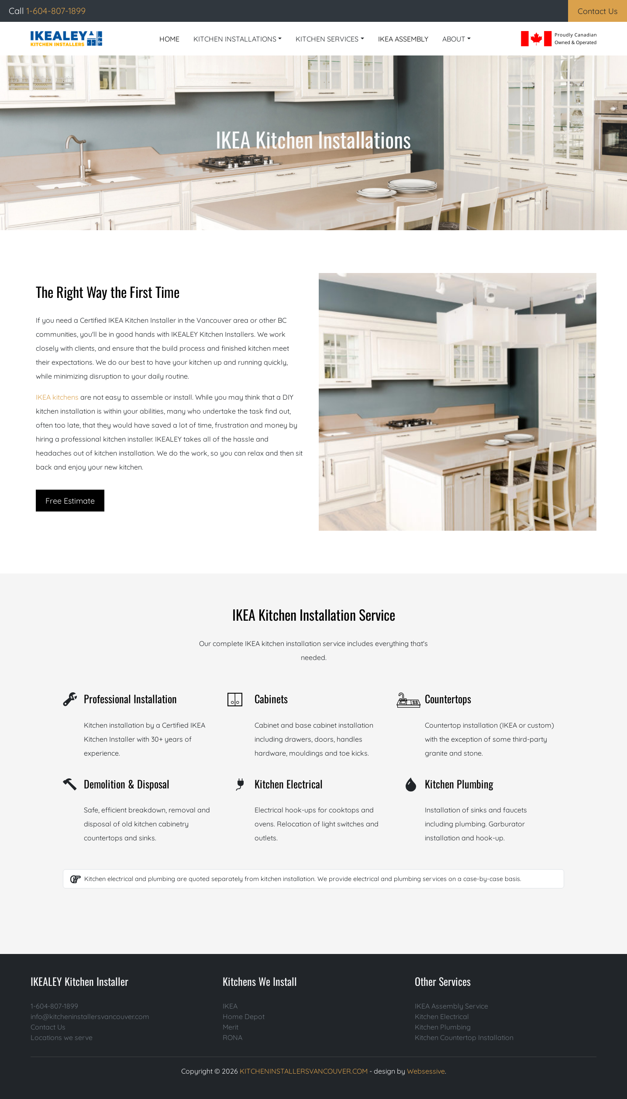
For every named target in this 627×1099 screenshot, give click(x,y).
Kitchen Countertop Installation (464, 1037)
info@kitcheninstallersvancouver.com (90, 1016)
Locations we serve (62, 1037)
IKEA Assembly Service (451, 1006)
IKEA (230, 1006)
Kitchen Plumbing (443, 1027)
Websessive (426, 1071)
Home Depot (244, 1016)
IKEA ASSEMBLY (403, 39)
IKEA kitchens (57, 397)
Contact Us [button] (597, 11)
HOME (169, 39)
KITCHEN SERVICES (327, 39)
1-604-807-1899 (54, 1006)
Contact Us (48, 1027)
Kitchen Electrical (442, 1016)
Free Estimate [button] (70, 501)
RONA (232, 1037)
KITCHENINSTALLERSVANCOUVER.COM (304, 1071)
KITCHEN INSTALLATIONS (234, 39)
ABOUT (453, 39)
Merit (230, 1027)
